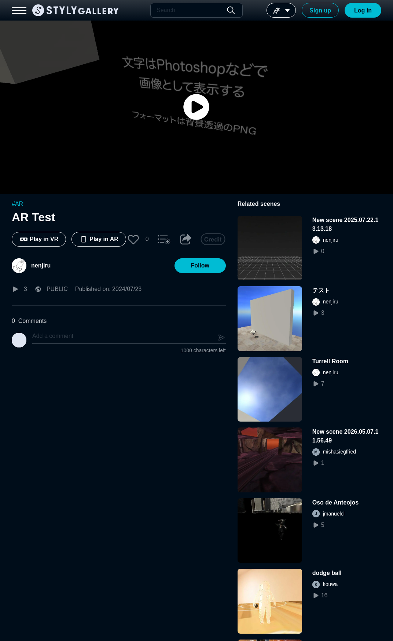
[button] (133, 239)
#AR (17, 204)
